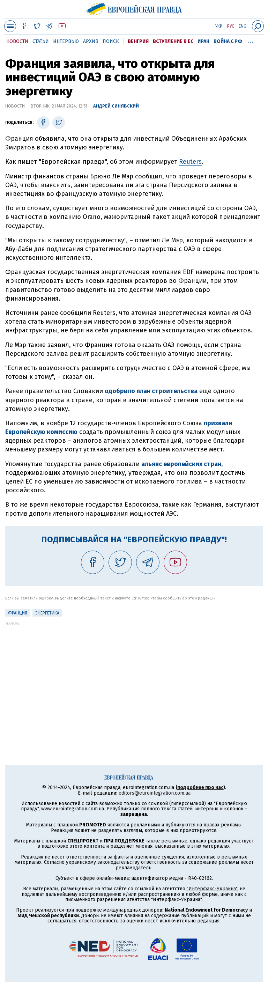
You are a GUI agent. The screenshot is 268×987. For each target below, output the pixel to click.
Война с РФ (228, 41)
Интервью (66, 41)
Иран (203, 41)
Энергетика (47, 613)
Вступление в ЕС (173, 41)
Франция (17, 613)
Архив (90, 41)
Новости (17, 41)
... (251, 40)
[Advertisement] (134, 674)
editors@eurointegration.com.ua (155, 793)
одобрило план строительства (151, 391)
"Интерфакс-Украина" (212, 889)
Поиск (111, 41)
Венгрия (138, 41)
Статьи (40, 41)
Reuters (190, 161)
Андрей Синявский (116, 106)
